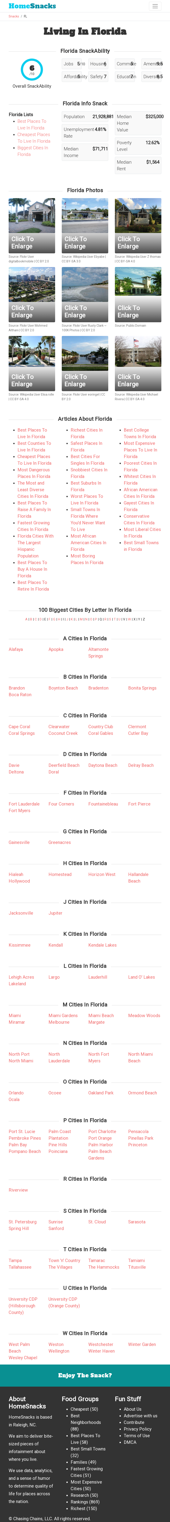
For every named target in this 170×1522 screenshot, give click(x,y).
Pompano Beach (25, 1151)
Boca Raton (20, 694)
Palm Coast (59, 1131)
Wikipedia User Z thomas (143, 256)
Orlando (16, 1093)
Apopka (55, 649)
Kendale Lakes (102, 945)
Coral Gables (100, 733)
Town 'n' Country (64, 1260)
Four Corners (61, 804)
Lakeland (17, 983)
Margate (96, 1022)
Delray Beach (141, 765)
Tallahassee (20, 1267)
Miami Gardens (63, 1015)
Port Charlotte (102, 1131)
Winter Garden (142, 1344)
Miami (15, 1015)
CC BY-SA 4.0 (125, 261)
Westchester (100, 1344)
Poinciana (58, 1151)
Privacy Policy (137, 1429)
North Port (19, 1054)
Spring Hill (19, 1228)
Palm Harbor (100, 1144)
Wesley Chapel (23, 1357)
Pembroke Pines (25, 1138)
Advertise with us (140, 1415)
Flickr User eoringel (86, 394)
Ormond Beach (142, 1093)
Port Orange (100, 1138)
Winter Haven (101, 1351)
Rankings (79, 1502)
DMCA (130, 1442)
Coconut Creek (63, 733)
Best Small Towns (88, 1449)
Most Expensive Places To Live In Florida (140, 450)
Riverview (18, 1190)
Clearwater (59, 726)
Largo (54, 977)
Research (80, 1495)
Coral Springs (22, 733)
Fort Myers (19, 810)
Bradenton (98, 688)
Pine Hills (57, 1144)
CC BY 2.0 (42, 261)
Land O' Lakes (141, 977)
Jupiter (55, 913)
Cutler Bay (138, 733)
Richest (78, 1508)
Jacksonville (21, 913)
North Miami (21, 1060)
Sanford (56, 1228)
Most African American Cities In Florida (88, 542)
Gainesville (19, 842)
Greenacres (59, 842)
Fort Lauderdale (24, 804)
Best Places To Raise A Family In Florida (34, 509)
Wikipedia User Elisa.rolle (37, 394)
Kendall (55, 945)
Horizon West (102, 874)
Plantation (58, 1138)
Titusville (137, 1267)
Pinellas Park (140, 1138)
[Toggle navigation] (155, 6)
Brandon (17, 688)
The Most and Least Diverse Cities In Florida (32, 489)
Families (79, 1462)
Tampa (15, 1260)
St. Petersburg (23, 1221)
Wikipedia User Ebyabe (88, 256)
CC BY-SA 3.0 (71, 261)
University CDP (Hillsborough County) (23, 1305)
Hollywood (19, 881)
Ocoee (54, 1093)
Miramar (17, 1022)
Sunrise (55, 1221)
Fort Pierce (139, 804)
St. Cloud (97, 1221)
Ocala (14, 1099)
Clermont (137, 726)
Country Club (100, 726)
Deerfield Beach (63, 765)
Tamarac (96, 1260)
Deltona (16, 772)
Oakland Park (101, 1093)
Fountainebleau (103, 804)
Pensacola (138, 1131)
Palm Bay (18, 1144)
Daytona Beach (102, 765)
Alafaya (16, 649)
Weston (56, 1344)
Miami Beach (101, 1015)
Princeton (137, 1144)
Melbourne (59, 1022)
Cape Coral (19, 726)
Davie (14, 765)
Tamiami (136, 1260)
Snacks (32, 6)
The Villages (60, 1267)
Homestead (59, 874)
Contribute (134, 1422)
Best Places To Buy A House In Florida (32, 569)
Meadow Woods (144, 1015)
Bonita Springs (142, 688)
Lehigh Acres (21, 977)
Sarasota (136, 1221)
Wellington (58, 1351)
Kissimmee (20, 945)
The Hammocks (103, 1267)
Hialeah (16, 874)
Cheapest (80, 1409)
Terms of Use (137, 1435)
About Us (132, 1409)
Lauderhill (97, 977)
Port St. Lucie (22, 1131)
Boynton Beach (63, 688)
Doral (53, 772)
